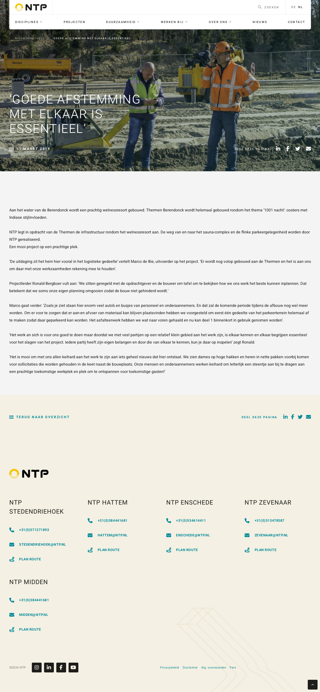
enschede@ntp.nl (188, 535)
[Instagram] (38, 667)
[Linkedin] (50, 667)
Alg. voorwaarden (213, 667)
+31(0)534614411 (186, 520)
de (293, 7)
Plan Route (25, 559)
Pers (233, 667)
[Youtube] (73, 667)
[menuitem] (29, 22)
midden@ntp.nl (28, 614)
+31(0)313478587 (264, 520)
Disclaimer (190, 667)
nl (300, 7)
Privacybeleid (169, 667)
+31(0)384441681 (108, 520)
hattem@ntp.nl (108, 535)
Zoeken (268, 7)
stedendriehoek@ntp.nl (37, 544)
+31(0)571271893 (29, 529)
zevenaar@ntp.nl (266, 535)
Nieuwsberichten (30, 38)
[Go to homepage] (31, 7)
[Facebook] (62, 667)
